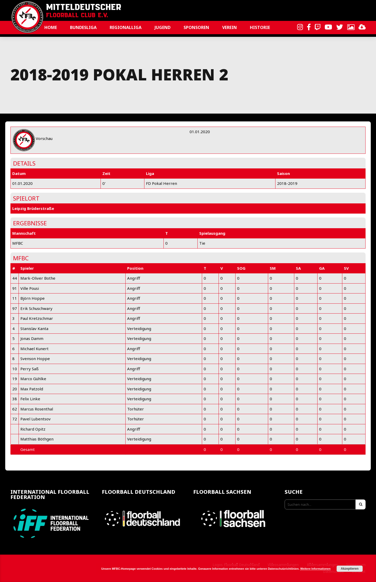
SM (273, 268)
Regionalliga (126, 27)
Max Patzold (31, 388)
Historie (260, 27)
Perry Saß (29, 368)
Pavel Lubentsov (35, 418)
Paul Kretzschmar (36, 318)
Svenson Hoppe (35, 358)
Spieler (27, 268)
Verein (229, 27)
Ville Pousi (29, 288)
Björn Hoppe (32, 298)
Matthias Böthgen (37, 439)
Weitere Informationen (315, 568)
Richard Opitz (32, 429)
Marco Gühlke (33, 378)
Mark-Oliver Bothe (37, 278)
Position (135, 268)
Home (50, 27)
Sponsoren (196, 27)
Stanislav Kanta (34, 328)
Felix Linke (30, 398)
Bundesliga (83, 27)
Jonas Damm (31, 338)
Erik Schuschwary (36, 308)
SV (346, 268)
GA (322, 268)
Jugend (163, 27)
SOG (241, 268)
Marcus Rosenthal (36, 408)
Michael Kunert (34, 348)
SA (298, 268)
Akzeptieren (350, 569)
